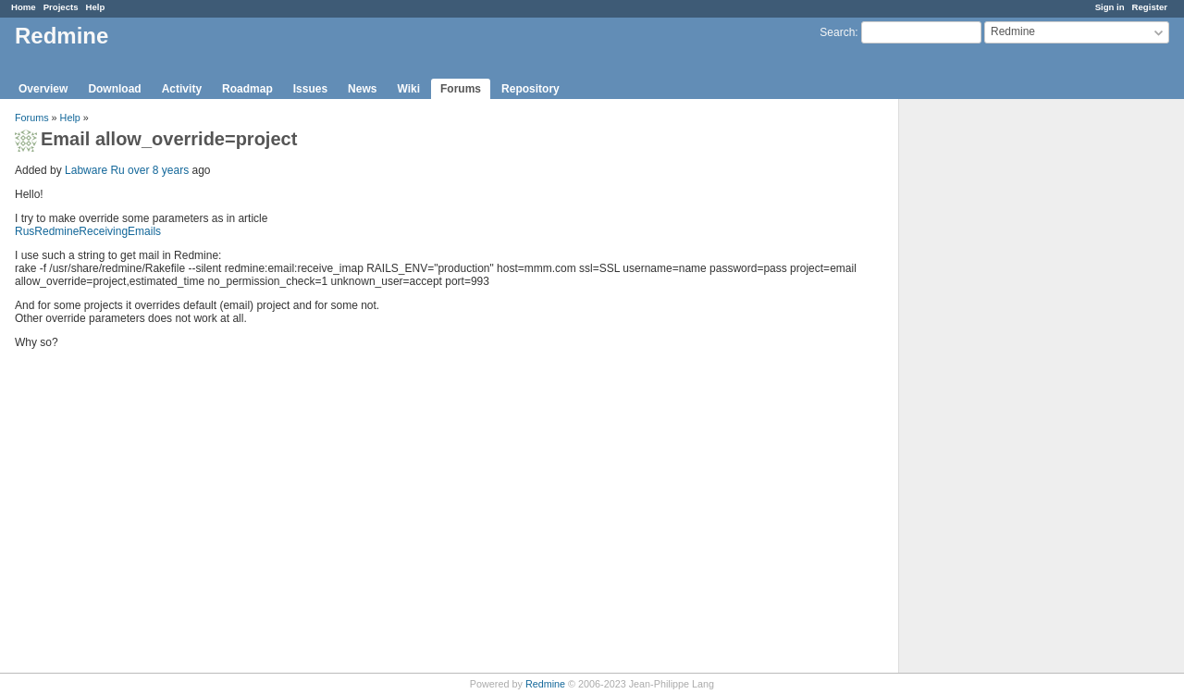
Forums (460, 88)
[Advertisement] (992, 389)
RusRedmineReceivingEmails (88, 231)
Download (114, 88)
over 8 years (158, 170)
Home (23, 7)
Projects (61, 7)
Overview (43, 88)
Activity (182, 88)
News (362, 88)
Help (95, 7)
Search (837, 32)
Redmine (545, 683)
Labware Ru (95, 170)
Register (1149, 7)
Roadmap (247, 88)
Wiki (408, 88)
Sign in (1110, 7)
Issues (310, 88)
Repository (530, 88)
